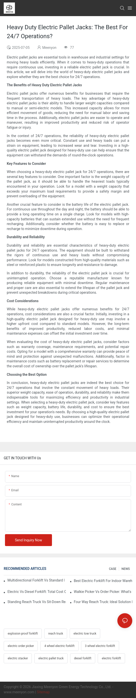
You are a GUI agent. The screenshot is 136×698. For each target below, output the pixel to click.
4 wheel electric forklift (59, 646)
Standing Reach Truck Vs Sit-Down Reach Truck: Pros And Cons (36, 602)
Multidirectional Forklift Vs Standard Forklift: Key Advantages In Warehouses (35, 580)
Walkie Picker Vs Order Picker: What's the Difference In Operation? (103, 592)
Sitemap (43, 692)
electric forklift (111, 658)
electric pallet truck (50, 658)
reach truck (55, 633)
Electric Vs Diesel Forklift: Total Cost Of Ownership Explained (36, 592)
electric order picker (21, 646)
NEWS (126, 569)
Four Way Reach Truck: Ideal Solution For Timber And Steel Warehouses (103, 602)
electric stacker (18, 658)
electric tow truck (85, 633)
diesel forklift (82, 658)
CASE (112, 569)
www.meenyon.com (19, 692)
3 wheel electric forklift (100, 646)
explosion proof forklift (23, 633)
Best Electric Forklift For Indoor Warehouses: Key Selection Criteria (103, 581)
